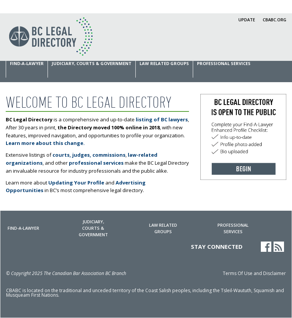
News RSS (280, 247)
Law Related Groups (164, 63)
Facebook (266, 247)
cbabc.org (274, 19)
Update (246, 19)
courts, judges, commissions (88, 154)
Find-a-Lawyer (27, 63)
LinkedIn (253, 247)
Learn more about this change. (45, 143)
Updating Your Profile (76, 182)
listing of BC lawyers (162, 119)
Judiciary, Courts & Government (92, 63)
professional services (96, 162)
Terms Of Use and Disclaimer (254, 274)
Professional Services (224, 63)
